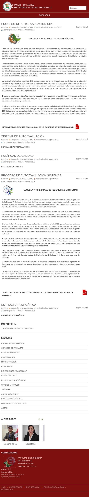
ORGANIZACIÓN (26, 27)
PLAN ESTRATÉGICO (10, 353)
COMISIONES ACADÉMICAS (13, 380)
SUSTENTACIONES (9, 394)
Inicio (4, 487)
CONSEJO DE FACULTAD (12, 348)
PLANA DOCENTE (9, 376)
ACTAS (4, 408)
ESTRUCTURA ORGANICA (12, 343)
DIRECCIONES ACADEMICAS (14, 371)
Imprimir (79, 27)
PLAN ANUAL (7, 366)
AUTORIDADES (8, 357)
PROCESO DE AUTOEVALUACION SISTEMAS (31, 175)
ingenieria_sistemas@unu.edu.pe (12, 474)
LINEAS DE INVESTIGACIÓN (13, 403)
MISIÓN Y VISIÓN (8, 362)
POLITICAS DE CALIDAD (54, 487)
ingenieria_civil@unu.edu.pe (10, 477)
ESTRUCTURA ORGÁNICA (18, 304)
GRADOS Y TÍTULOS (10, 385)
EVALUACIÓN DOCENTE (12, 399)
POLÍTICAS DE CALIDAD (17, 155)
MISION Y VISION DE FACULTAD (19, 329)
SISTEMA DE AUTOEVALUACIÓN (22, 136)
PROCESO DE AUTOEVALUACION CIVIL (27, 23)
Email (86, 27)
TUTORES (5, 389)
